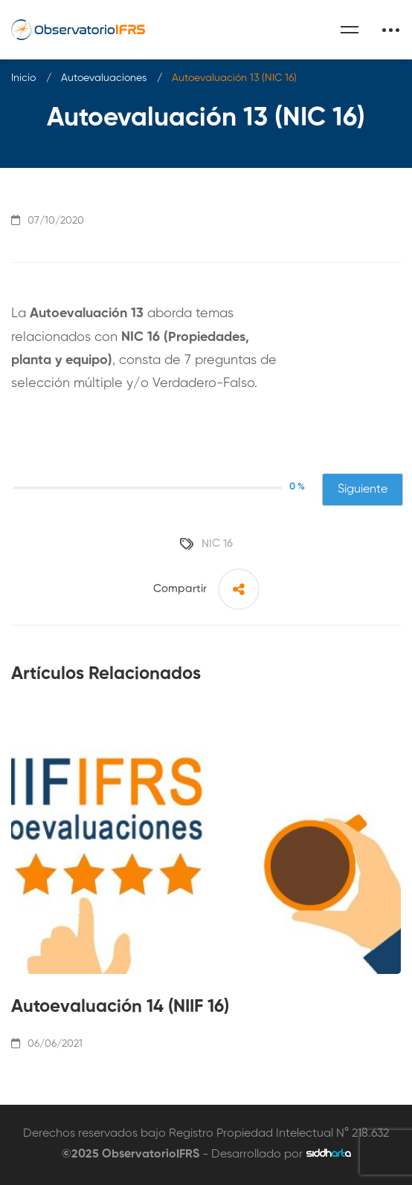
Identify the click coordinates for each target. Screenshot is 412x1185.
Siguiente (362, 490)
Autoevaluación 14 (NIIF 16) (120, 1007)
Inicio (23, 78)
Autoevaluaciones (104, 78)
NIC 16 (217, 543)
